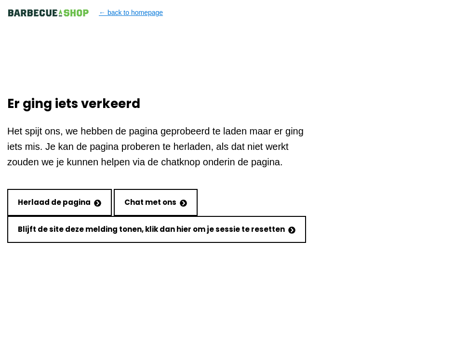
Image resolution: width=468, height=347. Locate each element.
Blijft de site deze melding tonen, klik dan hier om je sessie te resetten (156, 229)
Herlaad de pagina (59, 202)
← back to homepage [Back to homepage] (85, 13)
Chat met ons (155, 202)
